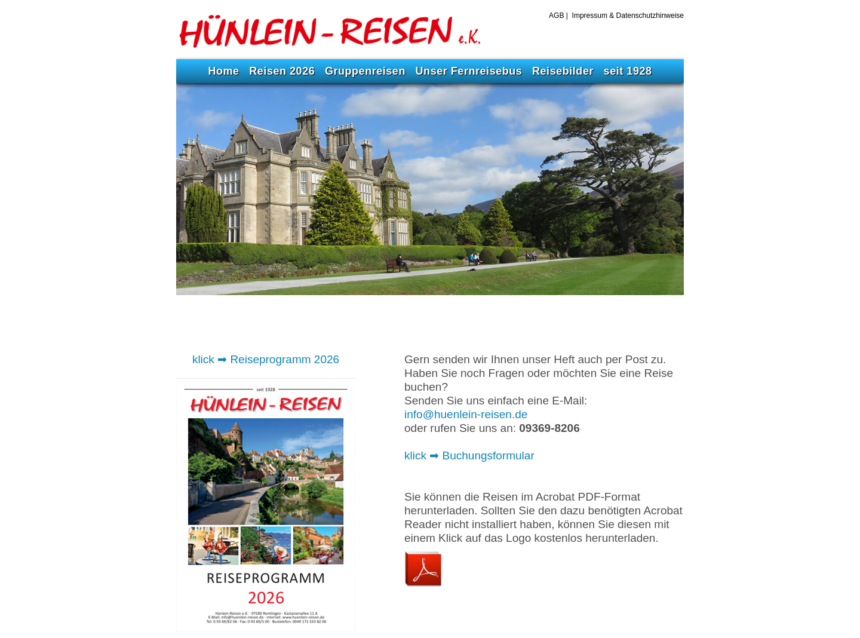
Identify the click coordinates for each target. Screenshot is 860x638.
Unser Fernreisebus (469, 71)
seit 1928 (628, 71)
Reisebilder (563, 71)
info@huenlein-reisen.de (465, 414)
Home (223, 71)
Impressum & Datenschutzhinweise (628, 15)
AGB (557, 15)
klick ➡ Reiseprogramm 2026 (265, 359)
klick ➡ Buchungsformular (469, 455)
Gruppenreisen (365, 71)
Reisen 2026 (282, 71)
